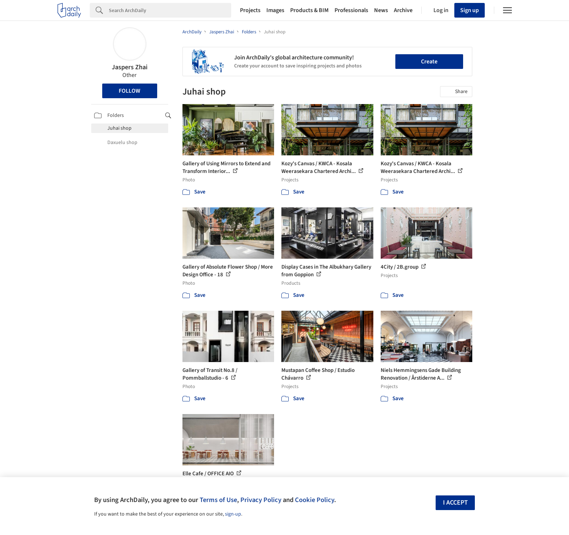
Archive (403, 10)
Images (275, 10)
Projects (250, 10)
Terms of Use (218, 500)
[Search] (170, 10)
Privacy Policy (260, 500)
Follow (129, 91)
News (381, 10)
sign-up (233, 514)
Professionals (351, 10)
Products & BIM (309, 10)
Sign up (469, 10)
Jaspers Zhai (130, 67)
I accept (455, 502)
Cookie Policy (314, 500)
